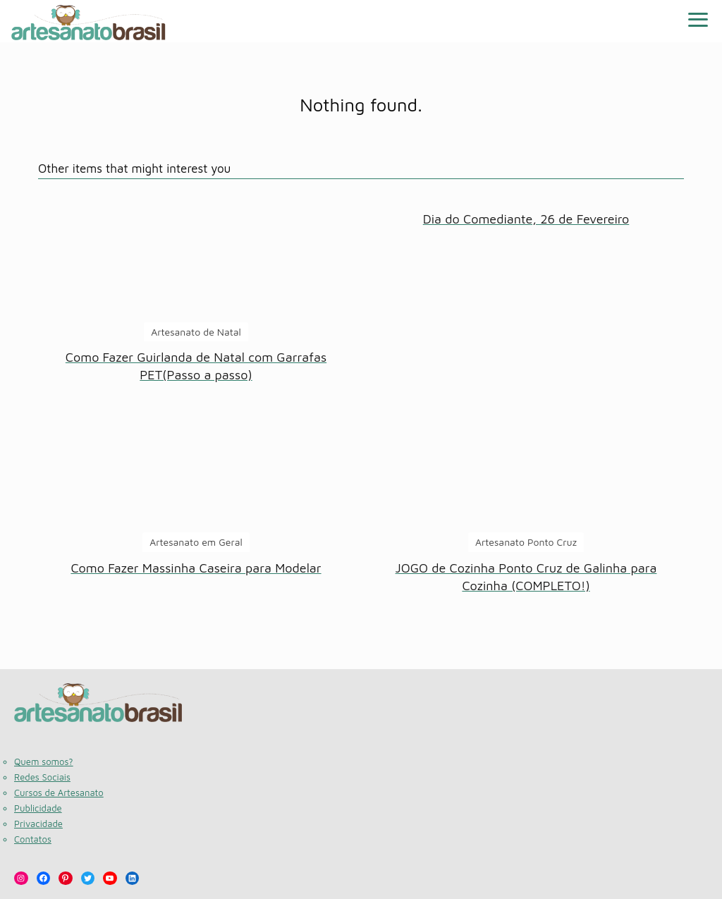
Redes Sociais (42, 777)
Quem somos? (43, 761)
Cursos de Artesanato (59, 792)
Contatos (32, 839)
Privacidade (38, 823)
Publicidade (38, 808)
